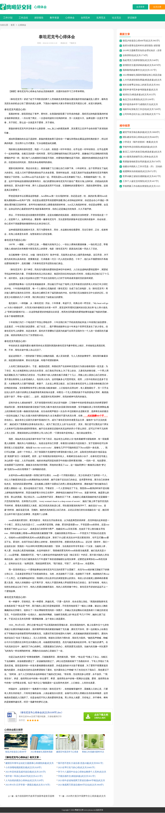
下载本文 (72, 43)
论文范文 (116, 17)
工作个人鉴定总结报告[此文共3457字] (141, 181)
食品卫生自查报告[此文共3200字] (138, 100)
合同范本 (85, 17)
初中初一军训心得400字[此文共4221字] (24, 776)
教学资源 (54, 17)
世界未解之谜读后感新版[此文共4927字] (142, 176)
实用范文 (101, 17)
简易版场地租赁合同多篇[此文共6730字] (142, 162)
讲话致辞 (132, 17)
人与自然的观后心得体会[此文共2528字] (24, 781)
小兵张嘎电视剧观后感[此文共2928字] (23, 768)
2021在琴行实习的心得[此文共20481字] (76, 768)
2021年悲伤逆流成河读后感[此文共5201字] (25, 772)
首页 (13, 25)
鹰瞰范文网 (79, 810)
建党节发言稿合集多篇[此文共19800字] (141, 132)
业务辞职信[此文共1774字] (135, 55)
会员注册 (157, 7)
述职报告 (38, 17)
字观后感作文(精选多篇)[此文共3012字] (76, 776)
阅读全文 (64, 43)
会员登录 (140, 7)
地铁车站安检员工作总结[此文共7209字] (142, 109)
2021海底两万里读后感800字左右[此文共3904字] (81, 785)
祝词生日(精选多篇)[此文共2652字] (139, 95)
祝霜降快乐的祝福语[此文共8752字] (140, 171)
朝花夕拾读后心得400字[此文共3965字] (141, 41)
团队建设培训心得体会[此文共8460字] (141, 137)
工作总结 (23, 17)
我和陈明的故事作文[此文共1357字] (140, 70)
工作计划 (7, 17)
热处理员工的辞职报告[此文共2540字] (141, 60)
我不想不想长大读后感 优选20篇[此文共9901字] (80, 763)
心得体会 (40, 7)
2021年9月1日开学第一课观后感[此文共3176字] (27, 785)
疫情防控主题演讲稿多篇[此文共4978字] (142, 65)
